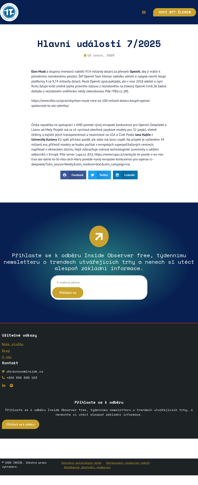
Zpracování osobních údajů (128, 463)
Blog (6, 352)
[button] (139, 12)
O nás (7, 358)
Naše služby (12, 345)
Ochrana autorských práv (81, 463)
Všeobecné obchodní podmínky (87, 467)
